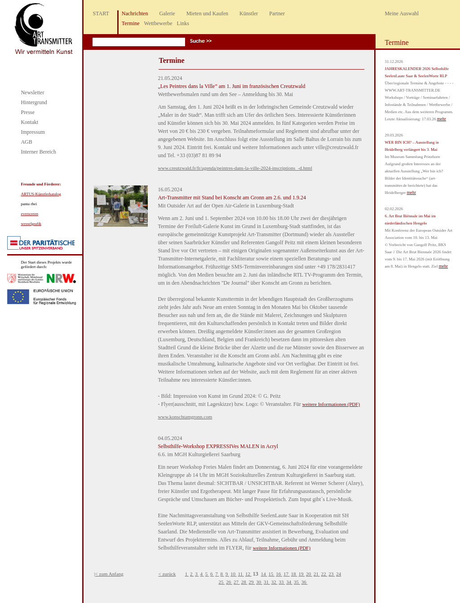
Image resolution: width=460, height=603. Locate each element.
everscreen (29, 213)
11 (241, 574)
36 (304, 582)
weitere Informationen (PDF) (331, 404)
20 (309, 574)
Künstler (248, 13)
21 (317, 574)
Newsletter (32, 92)
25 (221, 582)
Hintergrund (34, 102)
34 (289, 582)
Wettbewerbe (158, 23)
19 (301, 574)
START (101, 13)
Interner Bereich (38, 152)
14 (264, 574)
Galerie (167, 13)
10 (233, 574)
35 (297, 582)
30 (259, 582)
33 (282, 582)
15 (271, 574)
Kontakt (29, 122)
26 (229, 582)
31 (267, 582)
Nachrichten (135, 13)
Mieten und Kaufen (207, 13)
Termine (131, 23)
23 (331, 574)
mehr (442, 118)
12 (248, 574)
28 (244, 582)
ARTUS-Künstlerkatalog (41, 194)
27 (237, 582)
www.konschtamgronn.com (185, 416)
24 (338, 574)
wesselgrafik (31, 223)
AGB (26, 142)
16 (279, 574)
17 (286, 574)
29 (251, 582)
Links (183, 23)
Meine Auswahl (402, 13)
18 (294, 574)
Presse (28, 112)
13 (256, 574)
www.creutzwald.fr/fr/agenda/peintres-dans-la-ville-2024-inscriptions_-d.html (235, 168)
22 (324, 574)
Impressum (32, 132)
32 (274, 582)
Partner (277, 13)
